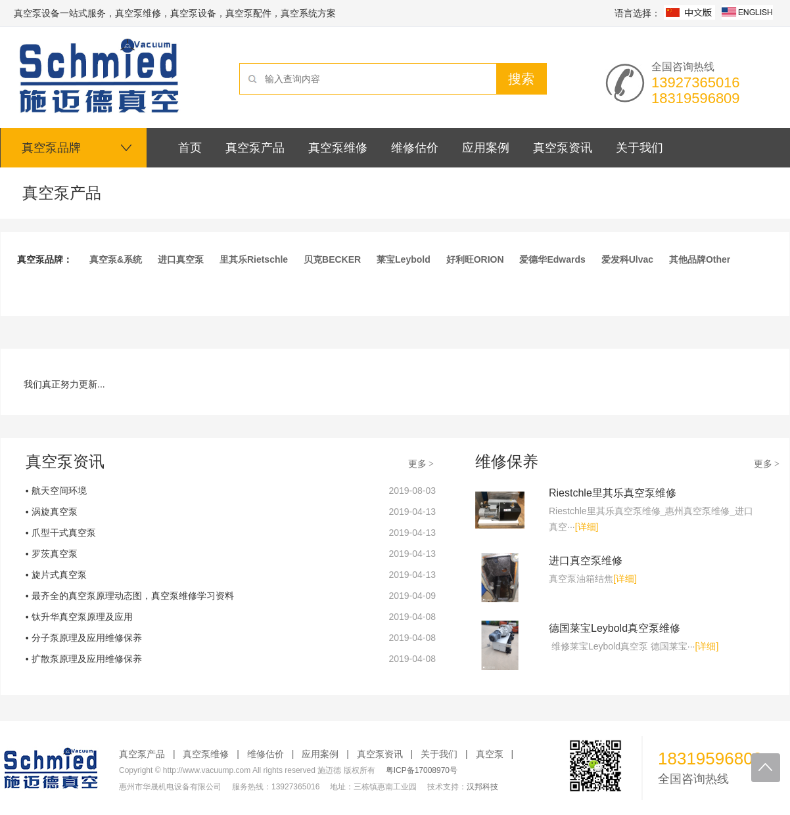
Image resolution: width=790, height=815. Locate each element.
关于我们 (439, 754)
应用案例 (320, 754)
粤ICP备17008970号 (421, 770)
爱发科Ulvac (627, 259)
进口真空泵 (181, 259)
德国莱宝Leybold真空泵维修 (614, 628)
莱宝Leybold (403, 259)
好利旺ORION (475, 259)
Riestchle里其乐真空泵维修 (612, 492)
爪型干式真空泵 (64, 532)
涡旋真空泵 (55, 511)
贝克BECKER (332, 259)
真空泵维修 (206, 754)
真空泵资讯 (380, 754)
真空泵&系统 (115, 259)
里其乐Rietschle (254, 259)
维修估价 (265, 754)
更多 (422, 463)
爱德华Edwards (552, 259)
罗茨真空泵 (55, 553)
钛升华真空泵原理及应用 (82, 616)
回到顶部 (765, 767)
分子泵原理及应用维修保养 (87, 637)
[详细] (587, 526)
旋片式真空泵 (59, 574)
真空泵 (489, 754)
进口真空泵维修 (585, 560)
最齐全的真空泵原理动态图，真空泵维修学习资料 (133, 595)
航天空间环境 (59, 490)
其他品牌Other (699, 259)
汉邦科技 (482, 786)
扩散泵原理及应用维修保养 (87, 658)
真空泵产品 (142, 754)
